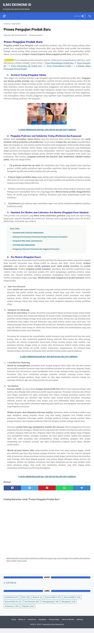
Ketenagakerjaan (50, 606)
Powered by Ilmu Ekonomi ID (53, 629)
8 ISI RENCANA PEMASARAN (24, 243)
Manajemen (69, 606)
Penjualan (28, 610)
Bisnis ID (37, 601)
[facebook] (12, 486)
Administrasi (11, 601)
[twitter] (29, 486)
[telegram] (81, 486)
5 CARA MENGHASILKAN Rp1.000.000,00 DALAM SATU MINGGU (47, 128)
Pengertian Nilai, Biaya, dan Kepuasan (27, 239)
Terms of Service (68, 624)
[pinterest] (47, 486)
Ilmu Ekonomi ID (18, 3)
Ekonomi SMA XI (72, 601)
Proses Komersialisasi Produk (59, 64)
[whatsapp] (64, 486)
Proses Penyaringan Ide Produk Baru (26, 64)
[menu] (7, 13)
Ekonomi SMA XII (13, 606)
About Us (21, 624)
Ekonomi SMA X (53, 601)
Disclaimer (42, 624)
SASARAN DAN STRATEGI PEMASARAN (28, 231)
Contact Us (32, 624)
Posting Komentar (36, 33)
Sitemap (80, 624)
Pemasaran (12, 610)
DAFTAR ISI (11, 587)
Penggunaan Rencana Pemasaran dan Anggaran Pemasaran (36, 247)
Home (13, 624)
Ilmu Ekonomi (32, 606)
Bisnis (25, 601)
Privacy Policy (54, 624)
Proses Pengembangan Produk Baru (59, 61)
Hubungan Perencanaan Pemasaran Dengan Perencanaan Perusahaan (40, 235)
